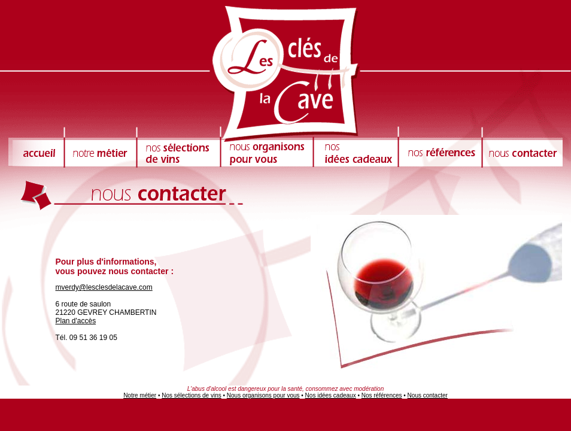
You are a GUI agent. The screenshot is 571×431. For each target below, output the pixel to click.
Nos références (382, 395)
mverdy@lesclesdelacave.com (103, 287)
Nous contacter (428, 395)
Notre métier (139, 395)
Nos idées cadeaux (330, 395)
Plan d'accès (75, 321)
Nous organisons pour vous (263, 395)
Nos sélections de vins (191, 395)
